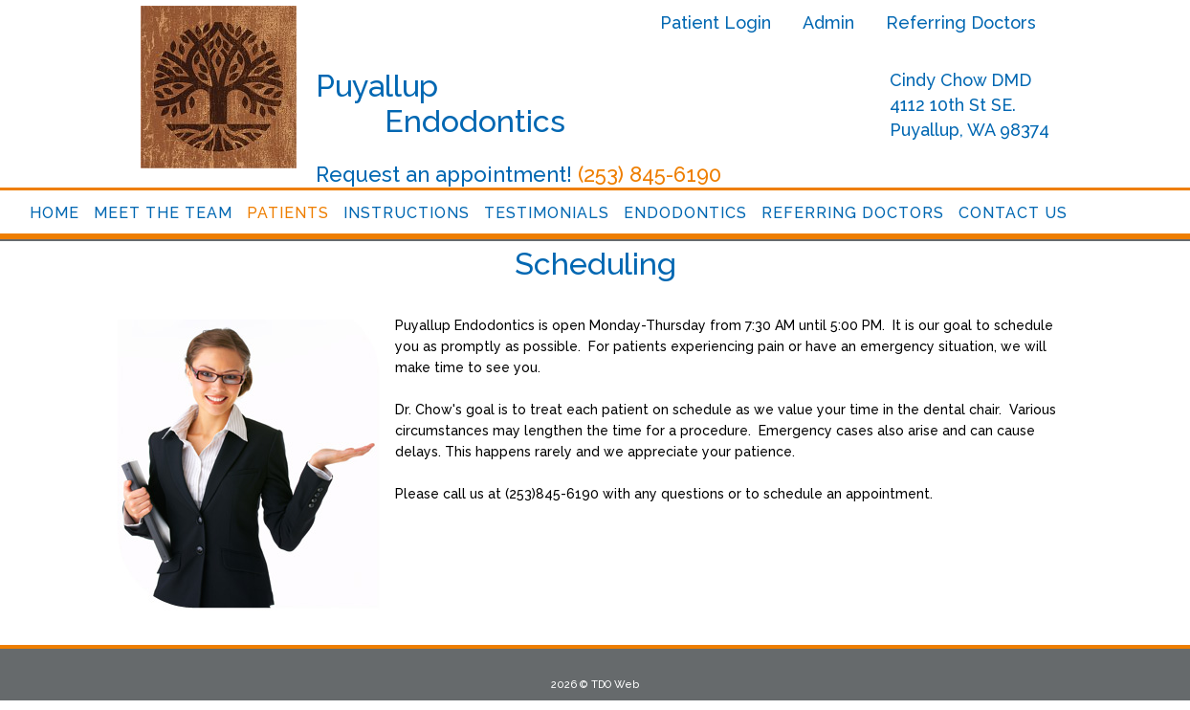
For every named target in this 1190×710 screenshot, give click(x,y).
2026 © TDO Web (595, 684)
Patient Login (715, 22)
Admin (828, 22)
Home (54, 213)
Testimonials (546, 213)
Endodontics (685, 213)
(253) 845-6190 (649, 174)
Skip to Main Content (56, 6)
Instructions (406, 213)
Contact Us (1013, 213)
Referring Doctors (961, 22)
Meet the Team (163, 213)
